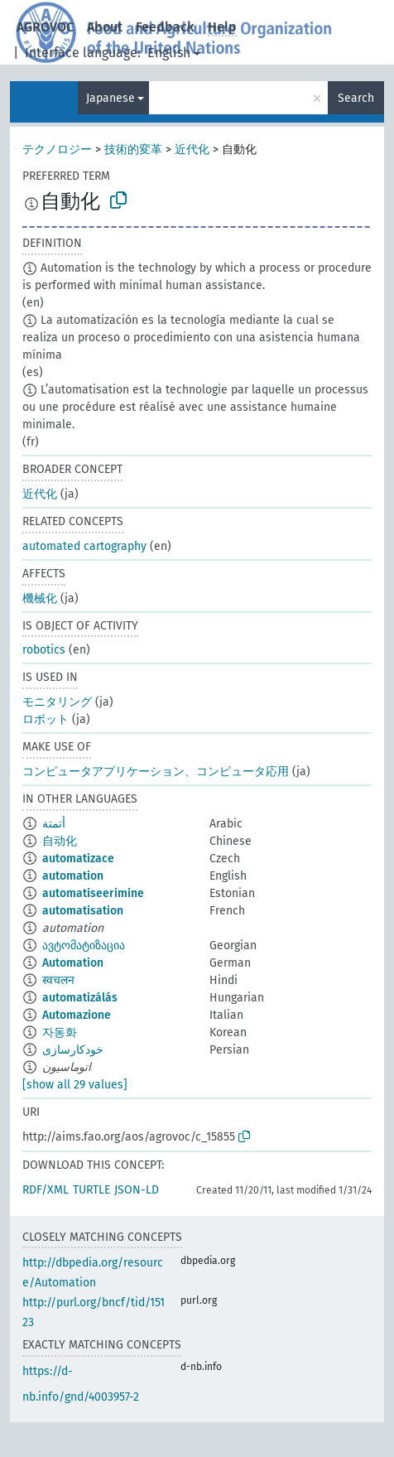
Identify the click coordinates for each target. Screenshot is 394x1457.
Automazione (76, 1015)
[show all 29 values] (74, 1085)
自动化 (59, 841)
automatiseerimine (93, 893)
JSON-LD (136, 1190)
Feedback (165, 27)
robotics (43, 650)
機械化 (39, 598)
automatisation (82, 911)
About (105, 27)
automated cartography (84, 546)
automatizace (78, 859)
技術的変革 (133, 149)
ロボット (45, 719)
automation (72, 876)
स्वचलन (58, 980)
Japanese (110, 98)
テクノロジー (57, 149)
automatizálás (80, 998)
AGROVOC (45, 27)
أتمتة (53, 824)
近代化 (192, 149)
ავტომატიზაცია (83, 945)
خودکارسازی (72, 1050)
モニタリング (57, 702)
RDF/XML (45, 1190)
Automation (72, 963)
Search (356, 98)
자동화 (59, 1032)
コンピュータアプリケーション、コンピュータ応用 (155, 772)
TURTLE (91, 1190)
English (168, 52)
